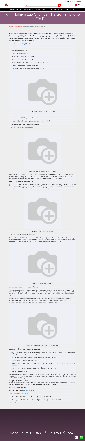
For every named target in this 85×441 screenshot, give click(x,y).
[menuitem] (12, 10)
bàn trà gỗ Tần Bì (25, 44)
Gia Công (17, 26)
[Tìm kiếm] (59, 5)
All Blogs (11, 26)
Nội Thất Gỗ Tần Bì (28, 390)
